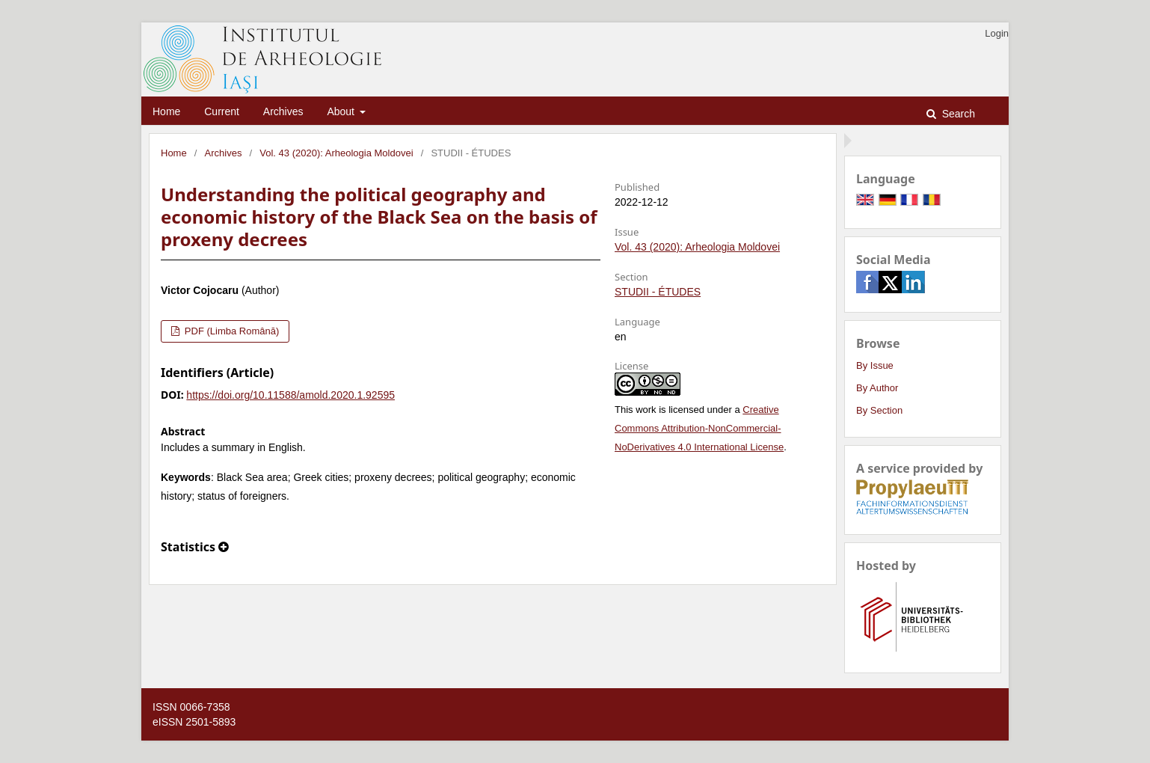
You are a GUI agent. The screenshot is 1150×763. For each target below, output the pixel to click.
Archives (283, 111)
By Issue (875, 365)
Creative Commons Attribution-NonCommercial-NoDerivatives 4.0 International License (699, 428)
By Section (879, 410)
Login (997, 33)
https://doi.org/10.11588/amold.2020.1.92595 (290, 395)
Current (221, 111)
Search (957, 114)
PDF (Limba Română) (230, 331)
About (342, 111)
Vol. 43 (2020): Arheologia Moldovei (336, 153)
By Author (877, 387)
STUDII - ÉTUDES (658, 292)
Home (166, 111)
